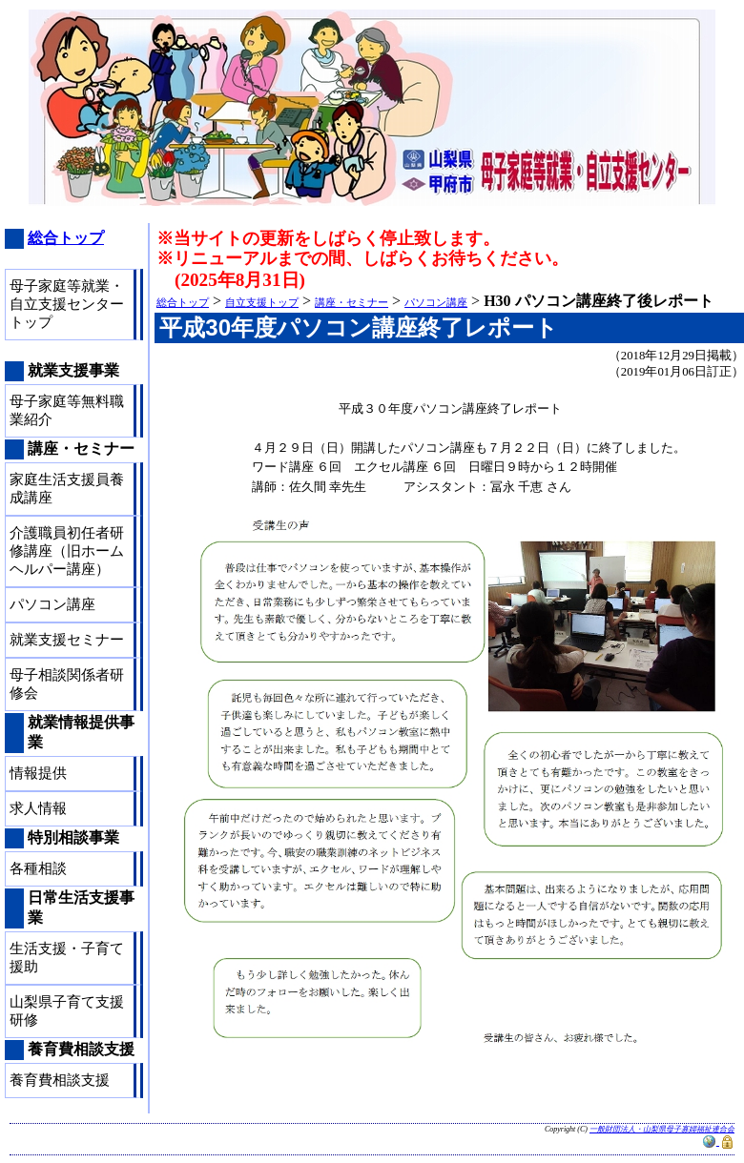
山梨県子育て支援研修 (67, 1011)
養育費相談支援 (60, 1080)
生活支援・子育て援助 (67, 957)
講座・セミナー (351, 302)
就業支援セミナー (67, 639)
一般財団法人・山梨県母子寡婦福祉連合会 (661, 1129)
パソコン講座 (435, 302)
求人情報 (38, 808)
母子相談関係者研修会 (67, 684)
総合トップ (182, 302)
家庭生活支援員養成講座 (67, 488)
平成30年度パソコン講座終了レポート (358, 327)
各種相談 (38, 868)
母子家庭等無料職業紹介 (67, 410)
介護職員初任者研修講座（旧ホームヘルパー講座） (67, 551)
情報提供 (38, 773)
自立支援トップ (262, 302)
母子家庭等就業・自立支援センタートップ (67, 304)
